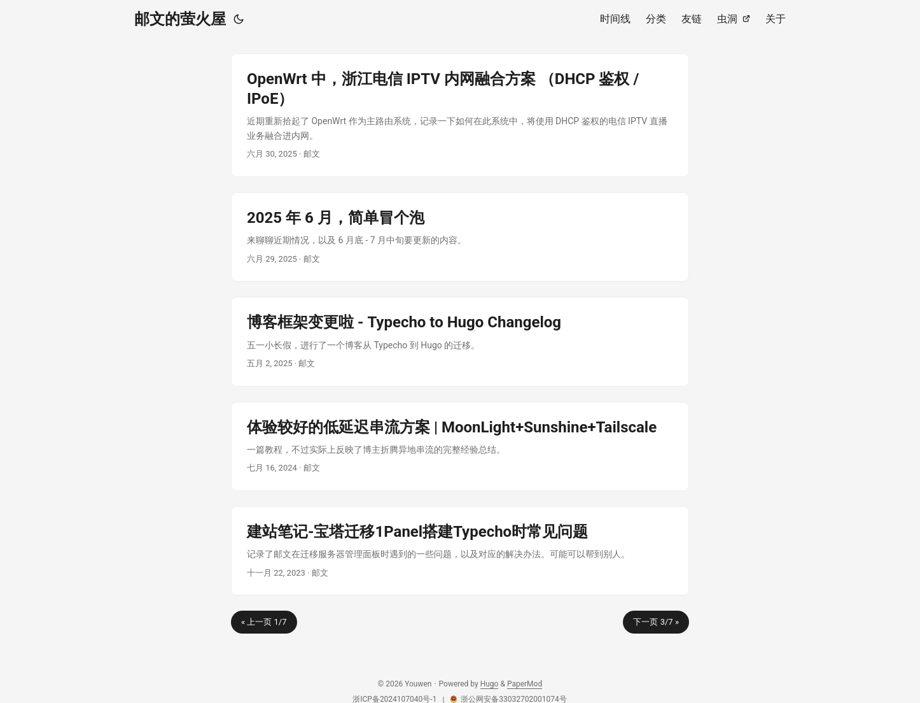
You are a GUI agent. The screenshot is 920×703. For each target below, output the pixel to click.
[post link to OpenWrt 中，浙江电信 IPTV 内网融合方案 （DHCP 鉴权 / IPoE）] (460, 115)
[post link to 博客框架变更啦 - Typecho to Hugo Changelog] (460, 341)
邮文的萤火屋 (180, 19)
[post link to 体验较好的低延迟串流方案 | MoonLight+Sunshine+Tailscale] (460, 446)
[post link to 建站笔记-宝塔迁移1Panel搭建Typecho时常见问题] (460, 551)
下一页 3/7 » (656, 622)
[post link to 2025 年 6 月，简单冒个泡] (460, 237)
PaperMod (524, 683)
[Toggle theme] (238, 19)
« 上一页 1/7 (264, 622)
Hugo (489, 683)
